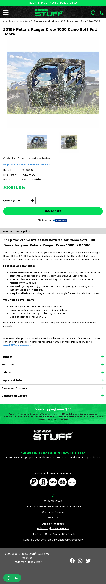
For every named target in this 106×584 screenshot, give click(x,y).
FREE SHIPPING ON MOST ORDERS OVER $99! (53, 3)
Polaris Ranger (16, 21)
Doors (27, 21)
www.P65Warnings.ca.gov (17, 345)
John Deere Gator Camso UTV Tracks (53, 534)
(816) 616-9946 (53, 501)
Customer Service (53, 512)
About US (53, 517)
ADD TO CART (53, 211)
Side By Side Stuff (24, 553)
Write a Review (41, 158)
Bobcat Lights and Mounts (53, 528)
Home (4, 21)
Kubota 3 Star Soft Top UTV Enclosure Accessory (53, 539)
